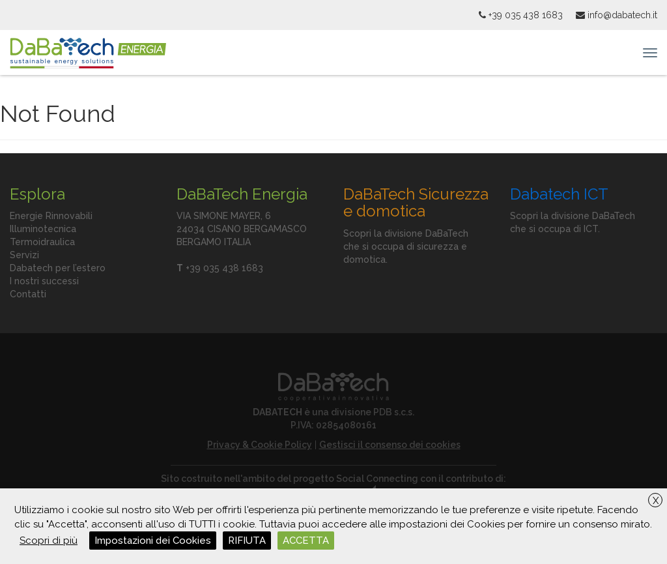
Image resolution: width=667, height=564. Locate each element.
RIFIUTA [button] (247, 540)
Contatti (28, 294)
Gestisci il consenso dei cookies (390, 444)
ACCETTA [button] (306, 540)
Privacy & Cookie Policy (259, 444)
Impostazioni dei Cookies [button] (152, 540)
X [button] (656, 501)
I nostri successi (44, 281)
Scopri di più (49, 540)
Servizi (24, 255)
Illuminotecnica (43, 229)
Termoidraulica (42, 242)
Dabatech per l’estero (58, 268)
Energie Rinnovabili (51, 216)
